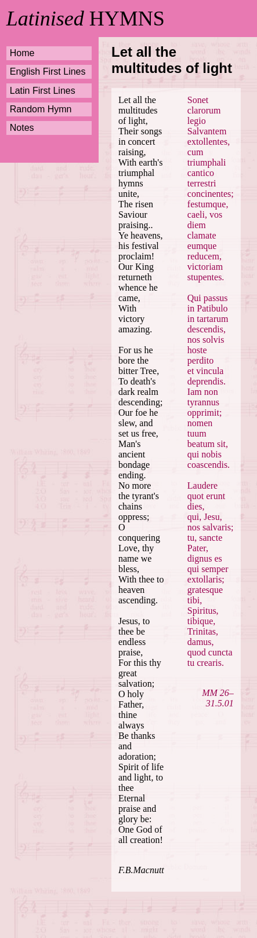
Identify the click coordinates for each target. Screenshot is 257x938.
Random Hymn (41, 109)
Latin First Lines (42, 91)
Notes (22, 128)
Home (22, 53)
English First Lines (48, 71)
